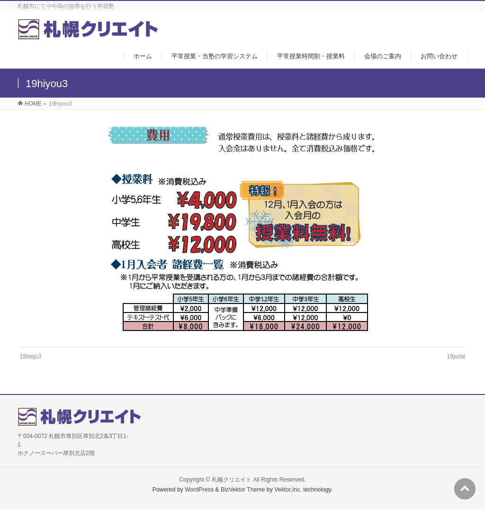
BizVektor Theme (243, 489)
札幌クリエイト (231, 479)
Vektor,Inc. (288, 489)
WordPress (199, 489)
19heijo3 (30, 356)
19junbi (456, 356)
